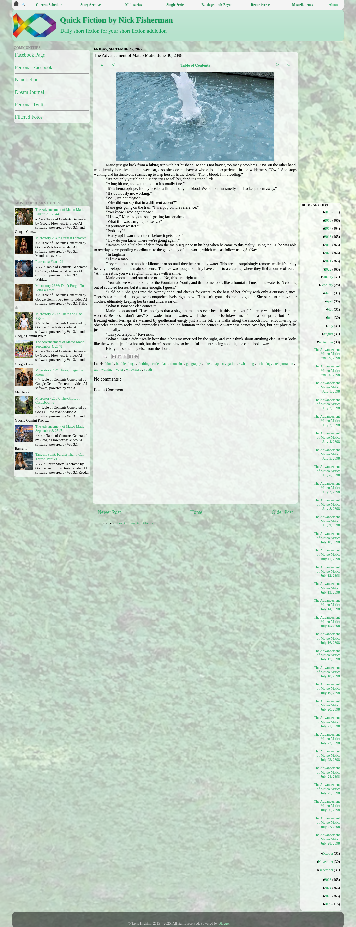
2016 (329, 220)
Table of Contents (195, 65)
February (328, 285)
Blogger (224, 923)
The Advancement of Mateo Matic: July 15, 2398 (327, 621)
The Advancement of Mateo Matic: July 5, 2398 (327, 454)
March (330, 293)
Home (196, 512)
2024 (329, 888)
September (327, 342)
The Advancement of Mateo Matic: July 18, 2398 (327, 672)
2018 (329, 237)
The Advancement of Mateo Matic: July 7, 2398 (327, 487)
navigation (229, 364)
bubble (121, 364)
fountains (177, 364)
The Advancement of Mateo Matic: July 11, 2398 (327, 554)
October (329, 853)
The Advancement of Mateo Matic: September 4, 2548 (60, 344)
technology (265, 364)
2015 (330, 212)
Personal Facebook (33, 67)
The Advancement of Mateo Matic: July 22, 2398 (327, 738)
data (164, 364)
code (156, 364)
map (216, 364)
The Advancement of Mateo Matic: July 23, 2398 (327, 755)
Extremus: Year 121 (49, 262)
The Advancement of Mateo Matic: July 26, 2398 (327, 806)
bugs (132, 364)
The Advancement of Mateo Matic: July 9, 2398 (327, 521)
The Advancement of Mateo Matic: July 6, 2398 (327, 471)
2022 (329, 269)
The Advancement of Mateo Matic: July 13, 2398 (327, 588)
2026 (330, 904)
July (332, 326)
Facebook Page (30, 55)
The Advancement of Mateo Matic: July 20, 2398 (327, 705)
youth (148, 369)
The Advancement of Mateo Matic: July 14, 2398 (327, 605)
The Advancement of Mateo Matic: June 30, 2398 (327, 370)
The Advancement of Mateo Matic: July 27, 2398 (327, 822)
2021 (329, 261)
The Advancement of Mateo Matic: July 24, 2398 (327, 772)
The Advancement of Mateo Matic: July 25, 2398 (327, 789)
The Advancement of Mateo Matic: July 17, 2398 (327, 655)
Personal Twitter (31, 104)
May (331, 309)
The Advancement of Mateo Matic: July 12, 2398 (327, 571)
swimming (247, 364)
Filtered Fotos (29, 117)
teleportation (284, 364)
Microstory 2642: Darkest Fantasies (60, 238)
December (327, 870)
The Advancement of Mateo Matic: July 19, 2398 (327, 688)
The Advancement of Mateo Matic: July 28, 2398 (327, 839)
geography (194, 364)
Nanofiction (27, 79)
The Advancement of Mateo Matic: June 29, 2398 (327, 354)
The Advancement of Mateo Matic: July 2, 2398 (327, 404)
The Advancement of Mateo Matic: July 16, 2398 (327, 638)
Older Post (282, 512)
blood (109, 364)
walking (107, 369)
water (119, 369)
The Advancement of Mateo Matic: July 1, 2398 (327, 387)
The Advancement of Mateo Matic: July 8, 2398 (327, 504)
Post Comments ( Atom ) (135, 523)
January (329, 277)
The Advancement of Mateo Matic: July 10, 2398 (327, 538)
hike (207, 364)
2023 (329, 880)
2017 (329, 228)
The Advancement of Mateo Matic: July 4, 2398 (327, 437)
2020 (329, 253)
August (330, 334)
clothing (144, 364)
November (327, 862)
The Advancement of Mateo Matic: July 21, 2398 (327, 722)
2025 (329, 896)
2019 (329, 245)
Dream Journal (29, 92)
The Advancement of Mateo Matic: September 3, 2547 (60, 429)
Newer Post (109, 512)
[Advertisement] (217, 564)
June (331, 318)
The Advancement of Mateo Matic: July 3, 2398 (327, 420)
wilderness (134, 369)
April (331, 301)
